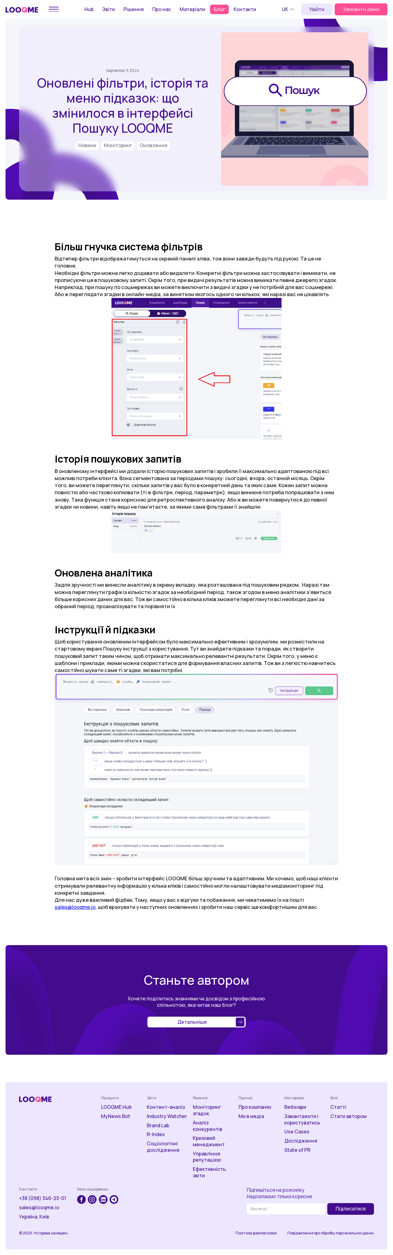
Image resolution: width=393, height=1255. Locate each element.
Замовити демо (361, 9)
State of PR (297, 1150)
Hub (89, 9)
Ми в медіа (251, 1116)
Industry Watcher (167, 1116)
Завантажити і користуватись (302, 1119)
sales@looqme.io (75, 906)
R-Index (156, 1134)
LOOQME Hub (116, 1107)
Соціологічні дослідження (163, 1146)
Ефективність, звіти (210, 1172)
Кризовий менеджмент (209, 1141)
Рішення (133, 9)
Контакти (245, 9)
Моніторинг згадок (207, 1110)
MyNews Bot (115, 1116)
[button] (289, 9)
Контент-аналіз (166, 1107)
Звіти (108, 9)
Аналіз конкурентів (207, 1126)
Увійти (316, 9)
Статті (338, 1107)
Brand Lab (158, 1125)
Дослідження (300, 1141)
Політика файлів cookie (255, 1233)
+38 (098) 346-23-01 (42, 1198)
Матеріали (192, 9)
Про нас (161, 9)
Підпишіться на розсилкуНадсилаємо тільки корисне (279, 1193)
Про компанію (255, 1107)
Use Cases (296, 1131)
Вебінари (295, 1107)
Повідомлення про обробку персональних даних (330, 1233)
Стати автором (348, 1116)
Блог (219, 9)
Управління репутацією (207, 1157)
